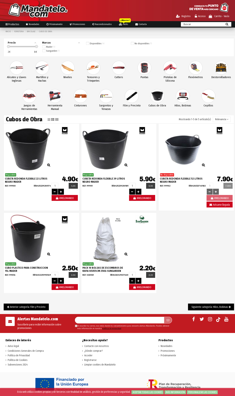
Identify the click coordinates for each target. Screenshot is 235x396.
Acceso (200, 16)
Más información (175, 392)
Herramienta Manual (55, 107)
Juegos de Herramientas (29, 107)
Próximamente (168, 355)
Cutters (119, 77)
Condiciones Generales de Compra (26, 350)
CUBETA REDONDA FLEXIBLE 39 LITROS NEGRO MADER (103, 180)
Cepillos (208, 105)
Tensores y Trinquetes (93, 79)
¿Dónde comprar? (93, 350)
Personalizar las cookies (202, 392)
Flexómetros (195, 77)
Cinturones (80, 105)
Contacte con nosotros (96, 346)
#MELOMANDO (64, 198)
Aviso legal (13, 346)
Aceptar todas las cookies (147, 392)
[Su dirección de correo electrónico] (119, 320)
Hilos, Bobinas (182, 105)
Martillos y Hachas (42, 79)
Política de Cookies (18, 360)
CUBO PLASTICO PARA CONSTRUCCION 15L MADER (26, 269)
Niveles (67, 77)
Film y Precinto (132, 105)
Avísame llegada (219, 204)
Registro (183, 16)
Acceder (88, 355)
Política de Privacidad (19, 355)
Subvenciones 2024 (18, 364)
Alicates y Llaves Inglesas (16, 79)
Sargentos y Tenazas (106, 107)
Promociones (168, 350)
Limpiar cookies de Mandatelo (100, 364)
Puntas (144, 77)
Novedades (166, 346)
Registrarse (90, 360)
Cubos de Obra (157, 105)
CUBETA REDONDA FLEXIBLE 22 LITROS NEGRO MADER (26, 180)
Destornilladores (221, 77)
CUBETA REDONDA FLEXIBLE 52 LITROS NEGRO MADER (181, 180)
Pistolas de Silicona (170, 79)
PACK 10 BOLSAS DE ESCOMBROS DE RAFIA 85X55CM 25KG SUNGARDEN (102, 269)
